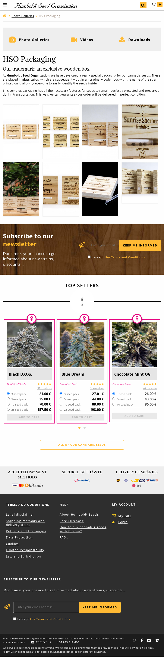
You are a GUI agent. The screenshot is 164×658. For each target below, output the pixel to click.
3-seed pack (18, 394)
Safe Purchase (72, 522)
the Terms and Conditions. (125, 258)
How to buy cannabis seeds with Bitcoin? (83, 530)
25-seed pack (19, 410)
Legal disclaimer (20, 516)
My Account (123, 506)
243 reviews (150, 388)
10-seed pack (19, 405)
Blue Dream (73, 374)
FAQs (64, 539)
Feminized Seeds (16, 384)
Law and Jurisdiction (23, 558)
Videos (86, 39)
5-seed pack (18, 400)
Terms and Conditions (27, 506)
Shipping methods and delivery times (25, 524)
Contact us (43, 643)
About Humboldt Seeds (79, 516)
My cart (157, 4)
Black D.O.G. (21, 374)
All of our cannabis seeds (82, 446)
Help (64, 506)
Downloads (139, 39)
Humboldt (45, 5)
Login (122, 523)
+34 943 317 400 (68, 643)
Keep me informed (140, 246)
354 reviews (97, 388)
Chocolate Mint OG (133, 374)
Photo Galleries (34, 39)
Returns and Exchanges (26, 532)
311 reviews (44, 388)
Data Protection (19, 539)
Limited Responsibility (25, 551)
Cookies (12, 545)
